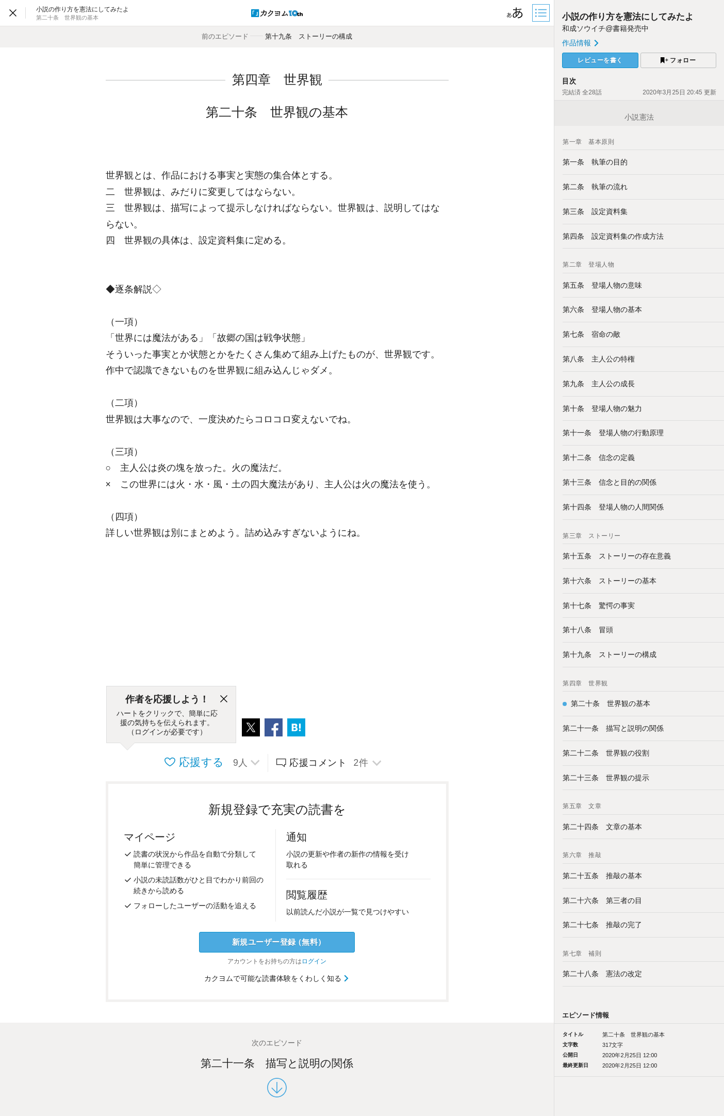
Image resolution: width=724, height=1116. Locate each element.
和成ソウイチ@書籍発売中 (605, 28)
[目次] (542, 13)
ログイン (314, 961)
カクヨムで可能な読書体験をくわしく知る (277, 978)
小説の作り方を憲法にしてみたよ (628, 17)
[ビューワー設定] (515, 13)
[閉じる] (223, 699)
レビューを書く (600, 60)
